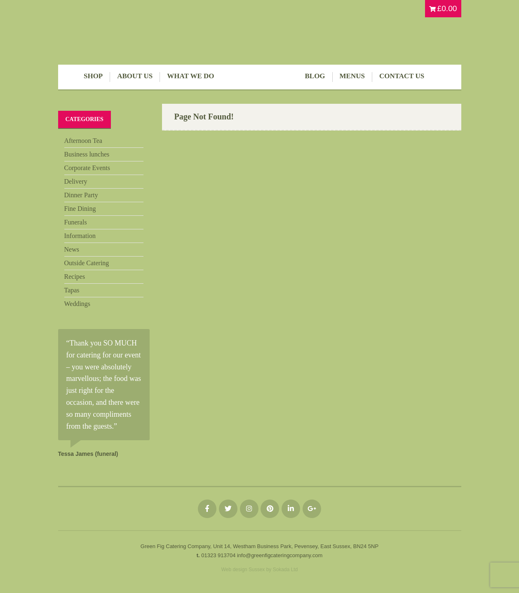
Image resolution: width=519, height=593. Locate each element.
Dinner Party (81, 194)
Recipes (74, 276)
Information (80, 235)
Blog (315, 76)
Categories (84, 119)
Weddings (77, 303)
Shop (93, 76)
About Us (135, 76)
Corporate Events (87, 167)
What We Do (190, 76)
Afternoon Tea (83, 140)
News (71, 249)
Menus (352, 76)
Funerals (75, 222)
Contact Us (401, 76)
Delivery (75, 181)
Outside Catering (86, 262)
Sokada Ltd (285, 569)
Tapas (72, 290)
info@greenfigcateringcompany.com (279, 555)
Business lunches (87, 154)
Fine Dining (80, 208)
